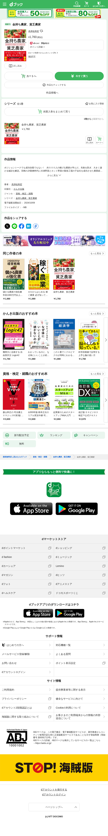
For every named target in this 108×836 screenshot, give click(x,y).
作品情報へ (52, 92)
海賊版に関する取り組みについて (20, 716)
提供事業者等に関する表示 (71, 689)
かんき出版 (19, 189)
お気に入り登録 (96, 103)
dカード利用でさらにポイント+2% (42, 53)
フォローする (41, 31)
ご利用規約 (8, 689)
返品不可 (31, 56)
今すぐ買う (82, 76)
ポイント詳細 (36, 47)
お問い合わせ (9, 663)
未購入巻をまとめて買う (56, 111)
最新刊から (98, 119)
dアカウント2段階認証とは (17, 707)
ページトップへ (54, 807)
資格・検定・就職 (24, 193)
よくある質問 (63, 654)
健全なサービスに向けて (69, 698)
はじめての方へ (13, 645)
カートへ (31, 76)
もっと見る (95, 253)
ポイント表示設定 (66, 663)
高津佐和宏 (33, 31)
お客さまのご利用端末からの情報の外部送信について (78, 717)
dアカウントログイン (13, 672)
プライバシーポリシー (14, 698)
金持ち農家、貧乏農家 (33, 124)
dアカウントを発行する (54, 789)
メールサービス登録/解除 (16, 654)
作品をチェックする (56, 85)
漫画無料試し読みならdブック (15, 457)
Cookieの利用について (68, 707)
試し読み (17, 66)
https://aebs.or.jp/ (43, 743)
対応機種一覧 (63, 645)
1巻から (88, 119)
